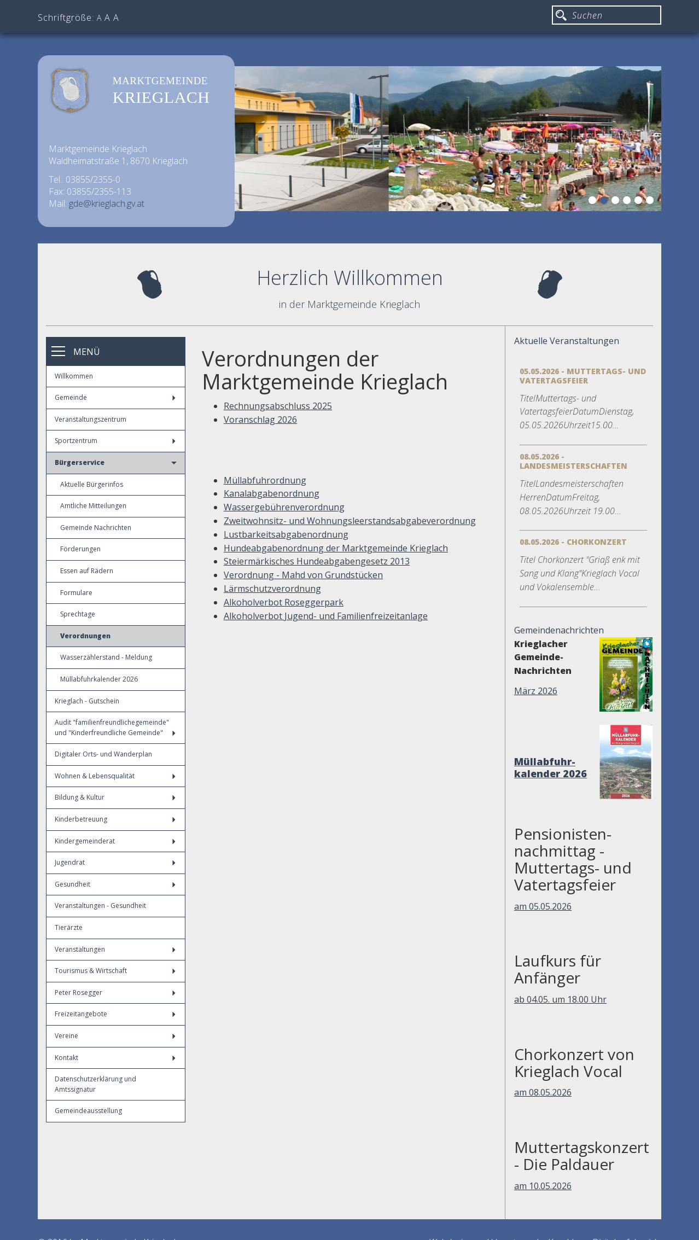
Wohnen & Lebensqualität (115, 776)
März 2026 (535, 691)
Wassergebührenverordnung (284, 507)
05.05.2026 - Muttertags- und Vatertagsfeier (583, 376)
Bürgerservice (116, 462)
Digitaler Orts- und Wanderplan (103, 754)
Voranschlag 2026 (260, 420)
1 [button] (594, 201)
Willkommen (74, 376)
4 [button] (628, 201)
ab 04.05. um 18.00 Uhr (560, 999)
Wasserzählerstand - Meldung (106, 657)
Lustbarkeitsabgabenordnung (286, 534)
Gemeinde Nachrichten (95, 527)
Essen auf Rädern (86, 570)
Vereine (115, 1035)
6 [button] (651, 201)
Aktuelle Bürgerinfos (91, 484)
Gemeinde (115, 397)
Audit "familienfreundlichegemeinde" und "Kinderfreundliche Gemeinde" (115, 727)
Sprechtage (77, 614)
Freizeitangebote (115, 1013)
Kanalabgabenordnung (271, 493)
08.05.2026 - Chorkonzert (573, 542)
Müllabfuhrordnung (265, 480)
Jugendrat (115, 862)
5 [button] (639, 201)
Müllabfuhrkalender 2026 (99, 679)
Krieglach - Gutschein (87, 701)
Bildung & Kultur (115, 797)
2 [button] (605, 201)
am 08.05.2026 (543, 1092)
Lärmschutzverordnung (272, 589)
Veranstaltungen (115, 949)
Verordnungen (85, 636)
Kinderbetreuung (115, 819)
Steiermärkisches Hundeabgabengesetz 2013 (317, 561)
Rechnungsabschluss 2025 (278, 406)
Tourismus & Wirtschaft (115, 970)
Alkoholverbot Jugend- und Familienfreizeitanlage (326, 616)
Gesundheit (115, 884)
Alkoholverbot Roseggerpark (283, 602)
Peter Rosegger (115, 992)
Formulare (76, 592)
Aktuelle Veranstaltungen (566, 341)
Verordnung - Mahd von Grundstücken (303, 575)
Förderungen (80, 549)
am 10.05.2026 (543, 1186)
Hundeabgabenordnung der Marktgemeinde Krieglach (336, 548)
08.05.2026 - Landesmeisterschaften (573, 461)
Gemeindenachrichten (559, 630)
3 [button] (616, 201)
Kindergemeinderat (115, 841)
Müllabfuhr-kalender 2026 (550, 767)
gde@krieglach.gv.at (106, 203)
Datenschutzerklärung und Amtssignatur (95, 1084)
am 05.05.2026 (543, 906)
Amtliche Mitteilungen (93, 505)
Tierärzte (69, 927)
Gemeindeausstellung (88, 1110)
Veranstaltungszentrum (90, 419)
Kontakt (115, 1057)
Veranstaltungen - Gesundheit (100, 905)
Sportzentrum (115, 440)
